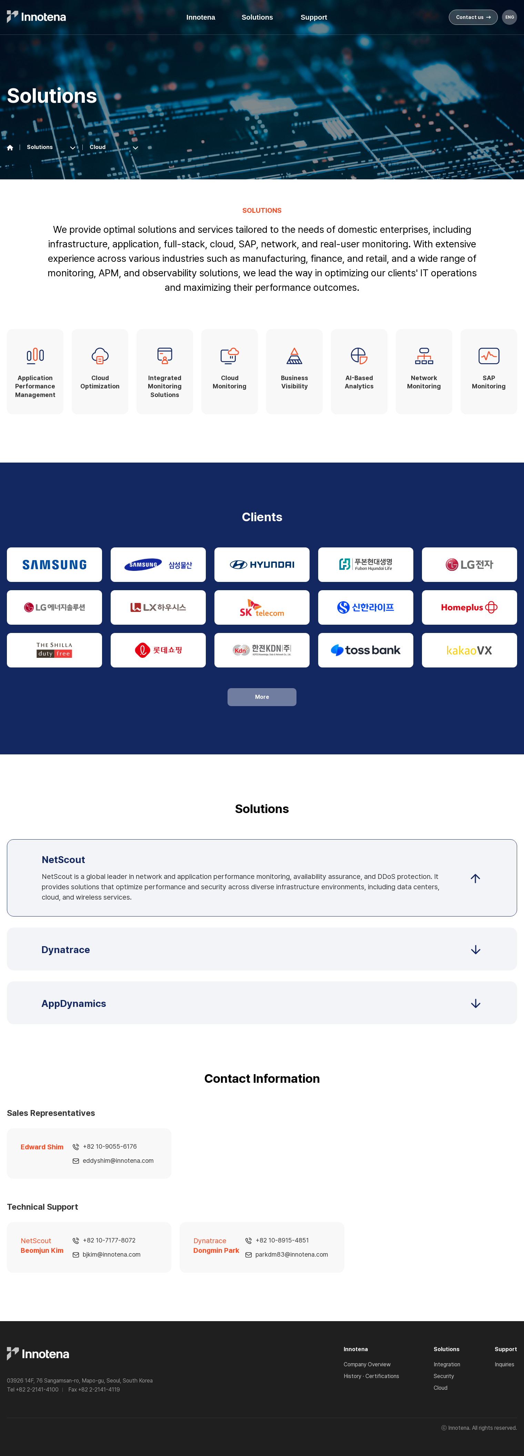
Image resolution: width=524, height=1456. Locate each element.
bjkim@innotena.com (112, 1254)
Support (314, 17)
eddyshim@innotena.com (118, 1160)
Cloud (440, 1388)
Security (444, 1376)
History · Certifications (371, 1376)
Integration (447, 1364)
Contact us (474, 17)
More (262, 697)
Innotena (201, 17)
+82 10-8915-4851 (282, 1240)
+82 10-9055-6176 (110, 1146)
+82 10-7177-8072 (109, 1240)
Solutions (257, 17)
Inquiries (504, 1364)
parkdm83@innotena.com (291, 1254)
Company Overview (367, 1364)
